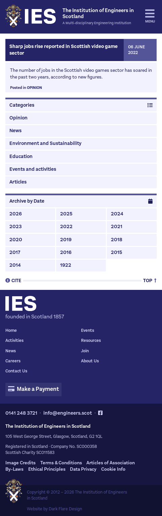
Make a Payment (33, 389)
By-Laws (14, 469)
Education (21, 156)
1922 (65, 265)
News (15, 130)
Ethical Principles (47, 469)
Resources (91, 340)
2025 (66, 214)
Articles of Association (110, 463)
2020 (15, 240)
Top (150, 280)
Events (87, 330)
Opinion (34, 87)
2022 (66, 226)
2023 (15, 226)
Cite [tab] (13, 280)
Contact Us (16, 371)
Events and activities (32, 169)
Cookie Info (113, 469)
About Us (90, 361)
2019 (66, 240)
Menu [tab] (150, 16)
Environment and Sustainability (45, 143)
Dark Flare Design (65, 509)
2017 (14, 252)
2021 (116, 226)
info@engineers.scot (67, 413)
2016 (66, 252)
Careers (13, 361)
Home (11, 330)
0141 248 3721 (21, 413)
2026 (15, 214)
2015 (116, 252)
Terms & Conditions (61, 463)
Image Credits (20, 463)
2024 (117, 214)
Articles (18, 182)
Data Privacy (83, 469)
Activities (14, 340)
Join (85, 351)
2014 (15, 265)
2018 (116, 240)
